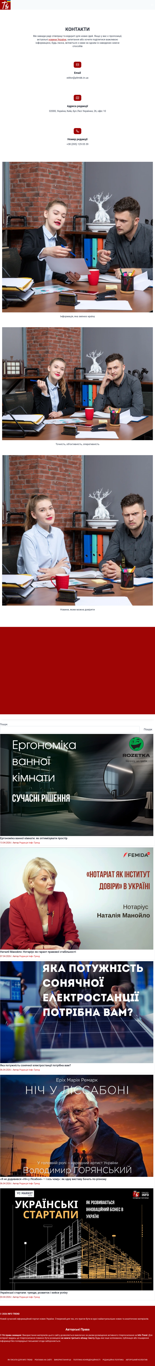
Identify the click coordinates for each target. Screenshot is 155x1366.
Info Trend (142, 1335)
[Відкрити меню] (152, 4)
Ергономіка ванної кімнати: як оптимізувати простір (33, 840)
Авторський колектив (136, 1360)
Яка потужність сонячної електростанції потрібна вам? (35, 1067)
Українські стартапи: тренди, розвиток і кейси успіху (34, 1294)
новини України (57, 39)
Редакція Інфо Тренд (29, 844)
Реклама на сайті (43, 1360)
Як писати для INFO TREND (20, 1360)
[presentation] (76, 787)
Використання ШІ (62, 1360)
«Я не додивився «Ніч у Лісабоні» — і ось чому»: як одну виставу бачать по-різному (53, 1180)
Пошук (4, 726)
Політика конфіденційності (86, 1360)
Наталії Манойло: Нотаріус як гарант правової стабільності (38, 953)
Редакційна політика (113, 1360)
